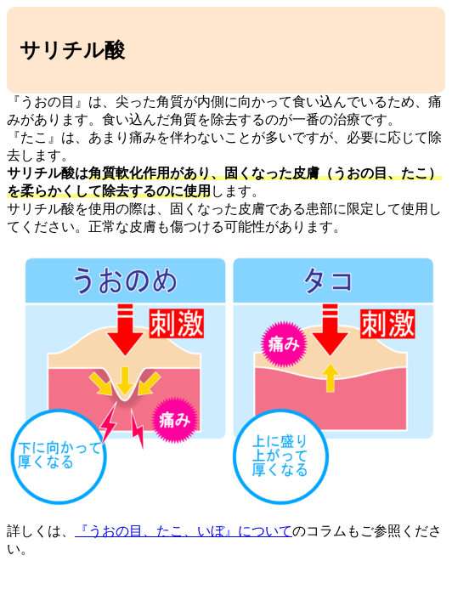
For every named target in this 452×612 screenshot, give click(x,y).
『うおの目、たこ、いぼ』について (183, 531)
